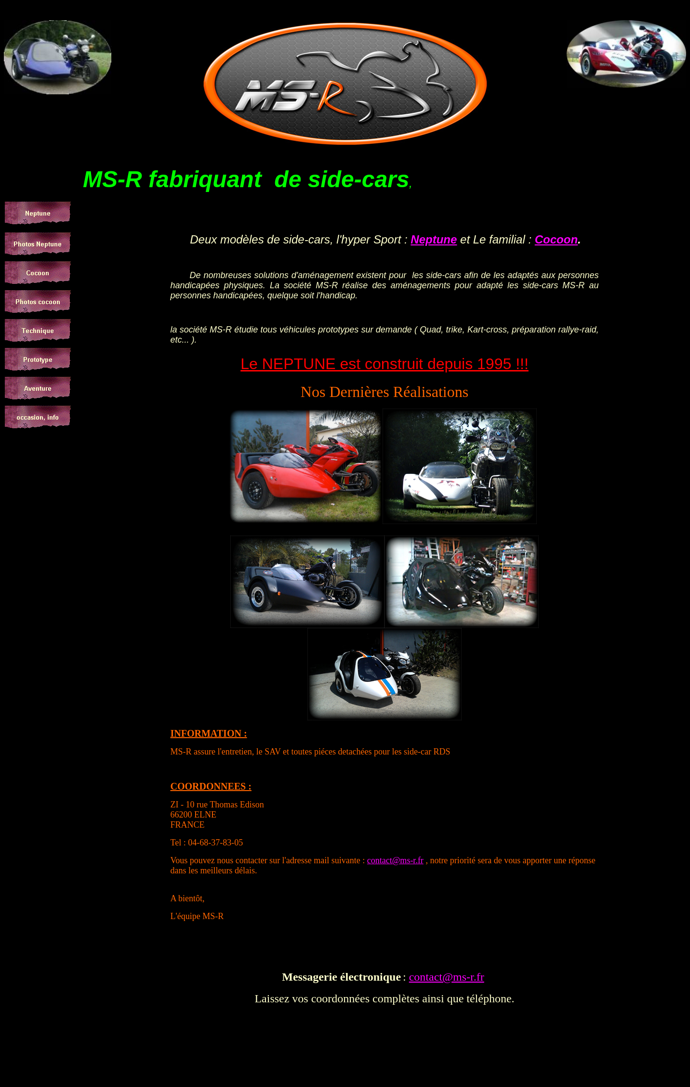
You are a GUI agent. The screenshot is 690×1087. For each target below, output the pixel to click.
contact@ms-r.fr (395, 860)
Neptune (434, 239)
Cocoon (556, 239)
